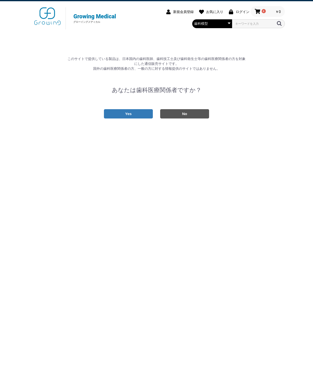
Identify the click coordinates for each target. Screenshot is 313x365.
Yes (128, 114)
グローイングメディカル (47, 16)
